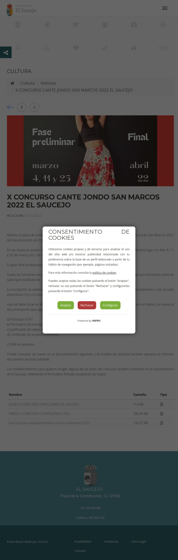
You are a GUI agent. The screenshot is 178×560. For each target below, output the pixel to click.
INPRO (96, 320)
